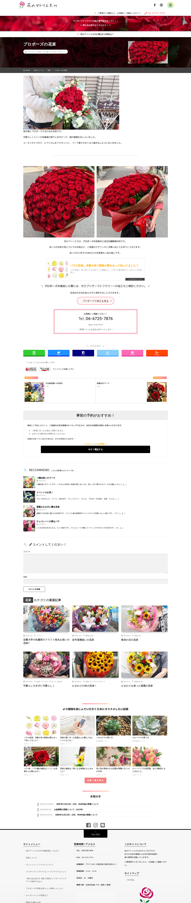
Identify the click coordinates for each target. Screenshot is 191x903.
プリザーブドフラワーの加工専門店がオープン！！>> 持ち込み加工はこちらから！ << (95, 23)
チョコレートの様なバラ (48, 521)
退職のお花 (89, 636)
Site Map (130, 880)
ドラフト (40, 636)
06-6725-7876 (99, 318)
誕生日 (59, 682)
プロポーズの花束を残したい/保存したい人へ (44, 888)
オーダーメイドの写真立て (37, 895)
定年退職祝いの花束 (83, 640)
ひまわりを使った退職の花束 (137, 686)
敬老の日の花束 (129, 640)
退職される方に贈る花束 (48, 507)
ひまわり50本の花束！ (84, 686)
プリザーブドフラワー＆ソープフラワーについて (46, 871)
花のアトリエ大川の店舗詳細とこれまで (42, 851)
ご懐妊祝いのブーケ (45, 478)
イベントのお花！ (44, 492)
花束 (39, 51)
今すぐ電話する (95, 449)
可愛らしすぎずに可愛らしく (39, 686)
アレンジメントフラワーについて (40, 865)
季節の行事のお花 (33, 902)
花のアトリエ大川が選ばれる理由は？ (95, 34)
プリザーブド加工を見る (96, 301)
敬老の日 (137, 636)
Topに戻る (95, 835)
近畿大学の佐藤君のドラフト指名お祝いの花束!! (46, 642)
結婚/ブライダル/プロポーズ (55, 51)
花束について (31, 858)
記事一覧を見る (95, 781)
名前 (25, 577)
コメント (27, 552)
